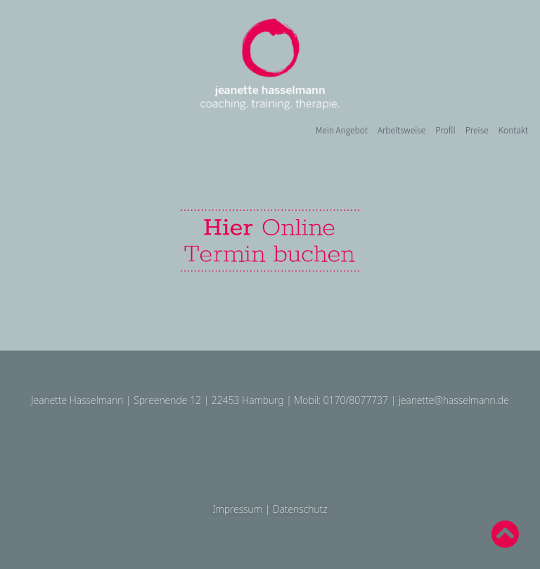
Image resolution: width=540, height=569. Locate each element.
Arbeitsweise (401, 130)
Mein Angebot (342, 130)
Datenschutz (300, 509)
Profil (445, 130)
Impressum (237, 509)
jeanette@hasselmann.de (454, 400)
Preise (477, 130)
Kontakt (513, 130)
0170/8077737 (355, 400)
